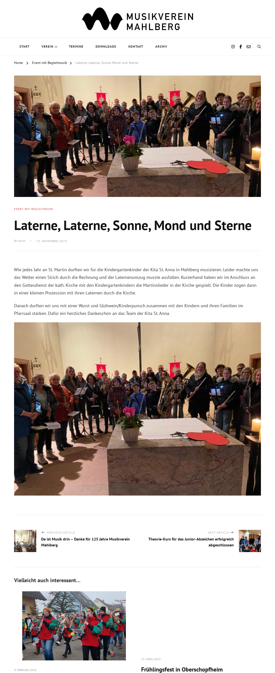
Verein (47, 46)
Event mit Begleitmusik (33, 209)
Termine (76, 46)
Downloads (106, 46)
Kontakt (135, 46)
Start (24, 46)
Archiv (161, 46)
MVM (21, 241)
